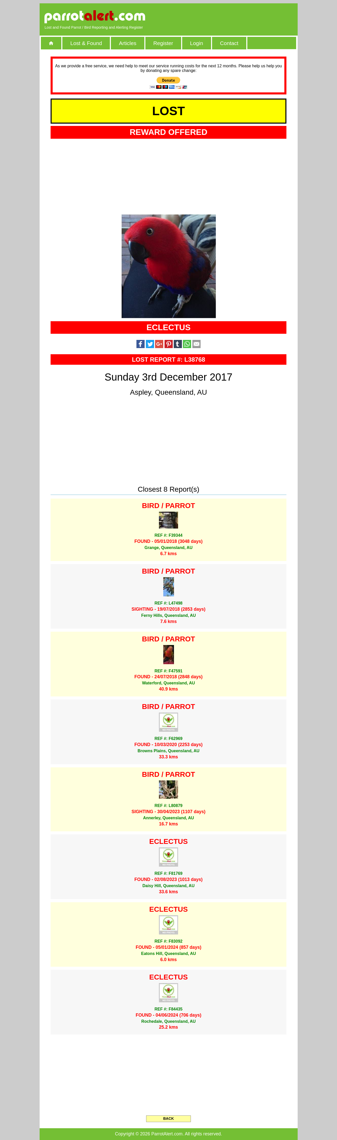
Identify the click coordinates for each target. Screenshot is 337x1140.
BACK (168, 1118)
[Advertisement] (233, 16)
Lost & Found (86, 43)
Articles (127, 43)
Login (196, 43)
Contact (229, 43)
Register (163, 43)
